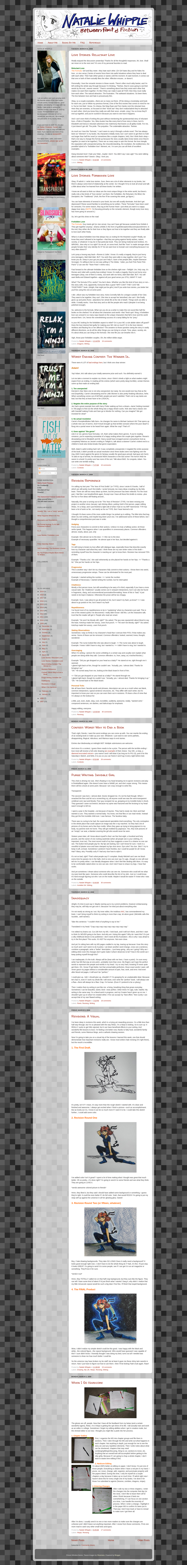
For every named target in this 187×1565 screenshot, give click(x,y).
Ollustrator (101, 1555)
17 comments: (106, 1530)
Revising (80, 714)
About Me (53, 42)
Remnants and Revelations (47, 520)
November (46, 629)
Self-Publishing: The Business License (51, 548)
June (44, 645)
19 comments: (107, 1367)
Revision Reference (85, 480)
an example (110, 751)
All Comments (45, 473)
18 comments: (106, 1001)
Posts (42, 469)
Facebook (41, 129)
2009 (42, 623)
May (44, 649)
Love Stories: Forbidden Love (92, 175)
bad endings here (95, 363)
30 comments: (107, 712)
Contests (80, 468)
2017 (42, 598)
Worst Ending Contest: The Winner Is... (100, 356)
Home (40, 42)
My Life (86, 1370)
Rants (79, 1003)
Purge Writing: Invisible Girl (93, 775)
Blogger (117, 1555)
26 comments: (106, 759)
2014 (42, 607)
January (45, 694)
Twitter (42, 127)
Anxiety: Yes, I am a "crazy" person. (50, 511)
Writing (79, 162)
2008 (42, 698)
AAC (123, 912)
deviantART (57, 134)
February (45, 691)
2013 (42, 611)
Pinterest (48, 127)
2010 (42, 620)
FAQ (82, 42)
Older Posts (144, 1540)
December (46, 626)
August (45, 639)
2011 (42, 617)
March (44, 655)
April (44, 652)
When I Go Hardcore (87, 1382)
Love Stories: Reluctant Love (93, 55)
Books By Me (69, 42)
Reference (95, 42)
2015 (42, 604)
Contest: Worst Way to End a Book (97, 727)
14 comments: (106, 160)
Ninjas (92, 1370)
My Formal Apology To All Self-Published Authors (48, 525)
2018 (42, 595)
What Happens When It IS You (48, 516)
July (43, 642)
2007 (42, 701)
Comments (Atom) (88, 1545)
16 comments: (107, 341)
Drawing (80, 1370)
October (45, 633)
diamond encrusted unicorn (82, 753)
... (38, 540)
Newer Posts (77, 1540)
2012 (42, 614)
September (46, 636)
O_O (39, 531)
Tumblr (55, 127)
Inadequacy (80, 898)
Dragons (80, 344)
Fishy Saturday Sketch (45, 544)
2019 (42, 591)
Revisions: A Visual (85, 1016)
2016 (42, 601)
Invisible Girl (81, 885)
